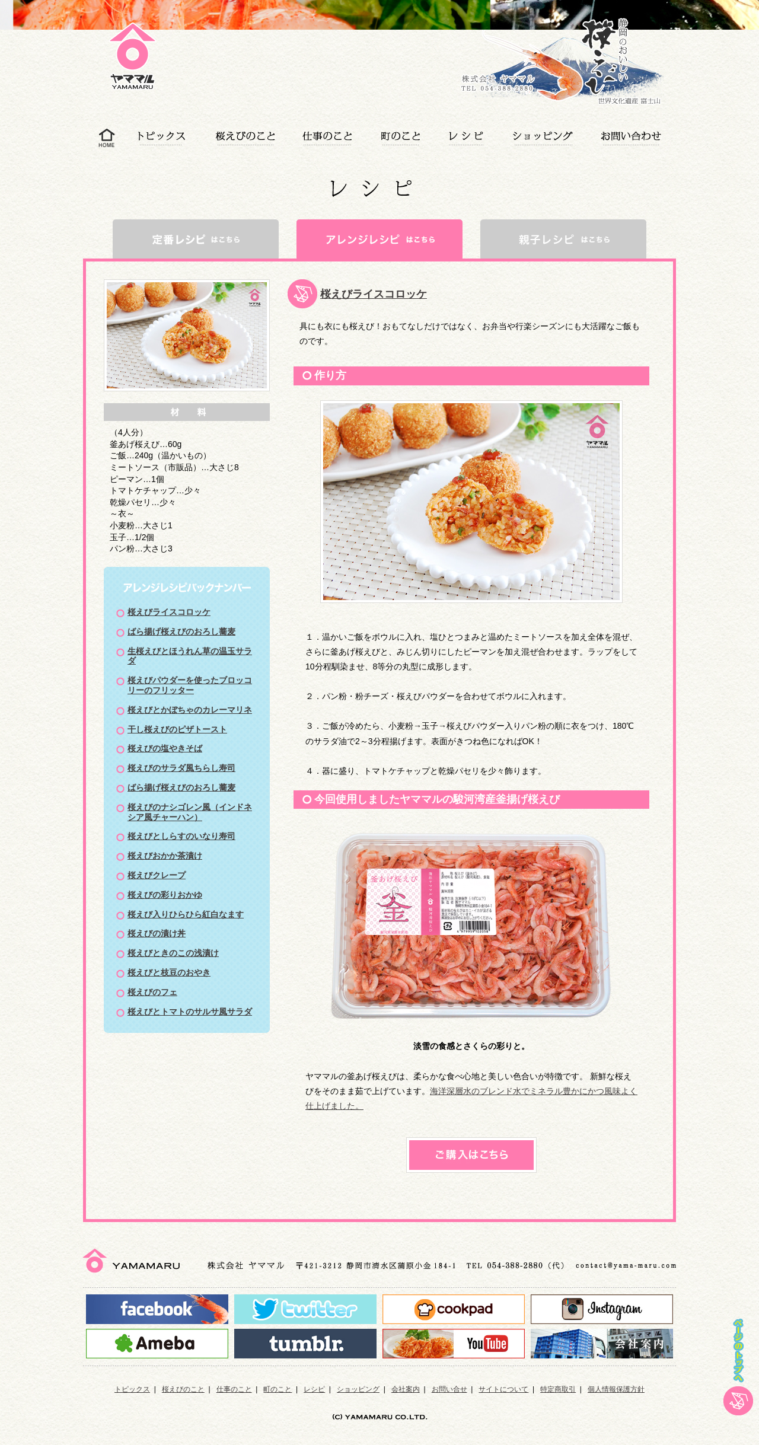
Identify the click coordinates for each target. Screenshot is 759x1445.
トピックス (132, 1389)
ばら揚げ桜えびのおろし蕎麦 (181, 631)
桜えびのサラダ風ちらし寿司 (181, 768)
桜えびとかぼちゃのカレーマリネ (189, 709)
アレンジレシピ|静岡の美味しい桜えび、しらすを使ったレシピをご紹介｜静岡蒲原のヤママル (144, 75)
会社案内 (405, 1389)
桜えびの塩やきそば (164, 748)
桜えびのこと (183, 1389)
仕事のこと (234, 1389)
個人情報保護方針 (616, 1389)
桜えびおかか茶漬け (164, 855)
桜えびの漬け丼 (156, 933)
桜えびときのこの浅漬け (173, 953)
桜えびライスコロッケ (169, 612)
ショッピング (358, 1389)
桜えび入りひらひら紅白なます (185, 914)
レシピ (314, 1389)
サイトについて (503, 1389)
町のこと (277, 1389)
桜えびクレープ (156, 875)
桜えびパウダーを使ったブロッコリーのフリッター (189, 685)
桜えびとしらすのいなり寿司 (181, 836)
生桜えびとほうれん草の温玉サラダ (189, 656)
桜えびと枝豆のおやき (169, 972)
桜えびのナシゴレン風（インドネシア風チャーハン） (189, 812)
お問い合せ (449, 1389)
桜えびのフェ (152, 992)
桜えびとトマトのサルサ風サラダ (189, 1011)
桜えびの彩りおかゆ (164, 894)
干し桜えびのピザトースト (177, 729)
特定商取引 (558, 1389)
